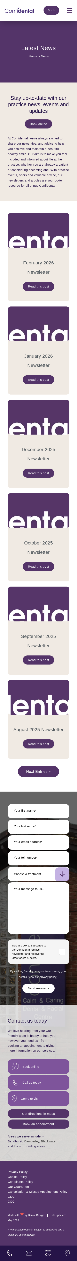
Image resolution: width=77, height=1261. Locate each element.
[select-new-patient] (38, 874)
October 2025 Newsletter (38, 547)
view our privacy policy (42, 976)
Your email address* (28, 842)
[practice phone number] (9, 1253)
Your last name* (25, 826)
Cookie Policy (17, 1177)
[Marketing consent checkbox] (62, 952)
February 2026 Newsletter (38, 267)
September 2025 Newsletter (38, 641)
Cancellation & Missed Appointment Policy (37, 1191)
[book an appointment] (48, 1253)
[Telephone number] (38, 858)
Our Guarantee (18, 1186)
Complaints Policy (20, 1181)
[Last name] (38, 827)
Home (33, 56)
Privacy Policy (18, 1172)
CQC (11, 1201)
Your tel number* (26, 857)
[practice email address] (29, 1253)
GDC (11, 1196)
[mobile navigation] (69, 10)
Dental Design (36, 1215)
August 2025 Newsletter (38, 729)
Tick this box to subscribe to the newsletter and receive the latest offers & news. (29, 951)
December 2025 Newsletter (38, 454)
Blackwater (48, 1141)
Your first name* (25, 810)
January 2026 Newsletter (38, 361)
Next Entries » (38, 772)
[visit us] (67, 1253)
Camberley (31, 1141)
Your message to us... (29, 889)
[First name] (38, 811)
